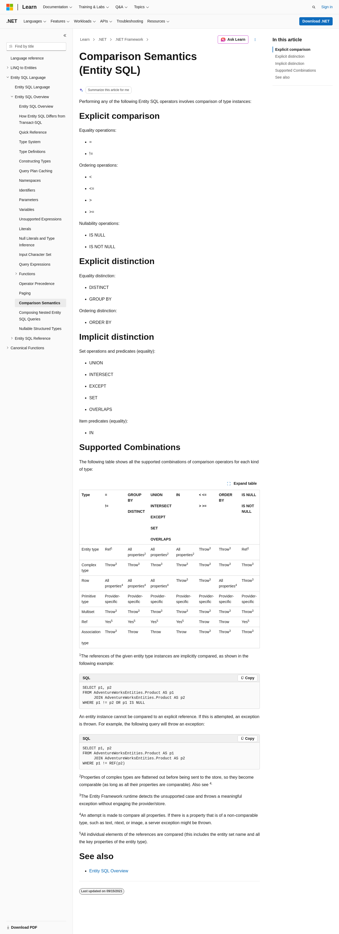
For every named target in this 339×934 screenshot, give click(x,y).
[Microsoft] (9, 7)
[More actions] (255, 39)
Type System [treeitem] (30, 142)
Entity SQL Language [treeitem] (32, 87)
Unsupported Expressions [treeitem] (40, 219)
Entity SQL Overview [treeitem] (36, 106)
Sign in (327, 7)
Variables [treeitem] (26, 209)
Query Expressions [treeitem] (34, 264)
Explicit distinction (290, 56)
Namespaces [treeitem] (30, 180)
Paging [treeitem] (25, 293)
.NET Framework (129, 39)
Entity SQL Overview (108, 871)
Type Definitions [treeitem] (32, 151)
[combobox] (36, 46)
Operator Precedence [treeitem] (37, 284)
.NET (102, 39)
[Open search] (314, 7)
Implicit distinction (289, 63)
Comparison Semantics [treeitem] (39, 303)
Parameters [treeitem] (28, 200)
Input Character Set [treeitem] (35, 254)
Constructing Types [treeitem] (35, 161)
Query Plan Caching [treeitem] (35, 171)
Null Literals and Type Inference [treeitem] (37, 241)
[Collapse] (64, 35)
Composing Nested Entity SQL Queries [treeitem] (40, 315)
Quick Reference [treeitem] (33, 132)
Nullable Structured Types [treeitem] (40, 329)
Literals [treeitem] (25, 229)
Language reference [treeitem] (27, 58)
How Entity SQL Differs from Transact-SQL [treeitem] (42, 119)
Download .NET (316, 21)
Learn (85, 39)
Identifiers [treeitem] (27, 190)
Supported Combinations (295, 70)
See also (282, 77)
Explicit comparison (292, 49)
